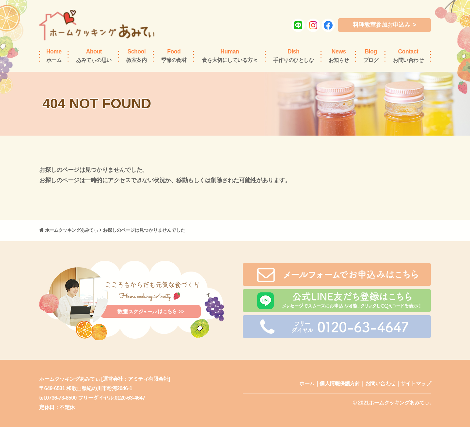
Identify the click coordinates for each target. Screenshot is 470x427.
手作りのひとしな (293, 55)
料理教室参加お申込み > (384, 25)
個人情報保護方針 (340, 383)
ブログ (371, 55)
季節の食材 (174, 55)
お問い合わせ (408, 55)
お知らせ (339, 55)
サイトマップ (415, 383)
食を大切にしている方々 (230, 55)
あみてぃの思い (94, 55)
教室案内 (136, 55)
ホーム (54, 55)
